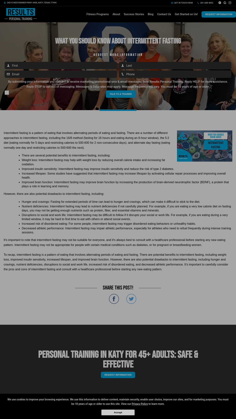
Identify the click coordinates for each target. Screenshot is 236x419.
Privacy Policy (140, 403)
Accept (118, 412)
